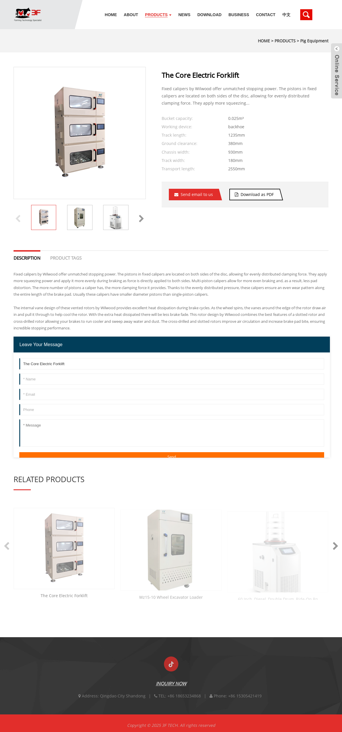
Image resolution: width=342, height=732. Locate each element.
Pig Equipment (314, 41)
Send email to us (197, 194)
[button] (141, 217)
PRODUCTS (285, 41)
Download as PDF (257, 194)
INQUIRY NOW (171, 689)
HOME (264, 41)
